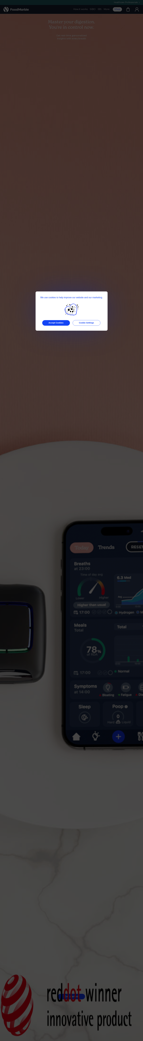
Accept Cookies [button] (56, 323)
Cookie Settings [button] (86, 323)
